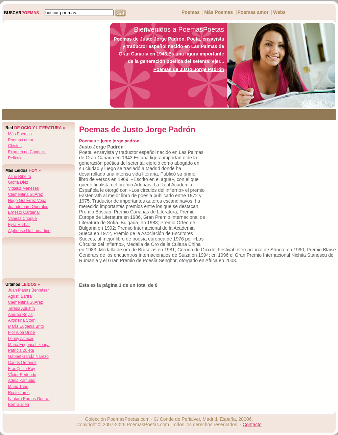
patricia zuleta (21, 350)
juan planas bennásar (28, 290)
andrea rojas (20, 314)
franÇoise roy (21, 368)
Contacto (252, 424)
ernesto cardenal (24, 212)
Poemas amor (253, 12)
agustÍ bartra (20, 296)
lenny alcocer (20, 338)
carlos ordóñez (22, 362)
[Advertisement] (53, 65)
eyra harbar (19, 224)
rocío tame (19, 392)
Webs (279, 12)
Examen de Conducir (27, 152)
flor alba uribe (21, 332)
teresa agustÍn (21, 308)
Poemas (191, 12)
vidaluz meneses (23, 188)
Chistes (15, 145)
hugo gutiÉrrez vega (27, 200)
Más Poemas (218, 12)
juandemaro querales (28, 206)
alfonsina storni (22, 320)
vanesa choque (22, 218)
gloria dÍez (18, 182)
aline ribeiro (19, 176)
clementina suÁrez (25, 194)
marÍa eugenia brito (26, 326)
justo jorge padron (120, 140)
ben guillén (18, 404)
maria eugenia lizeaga (29, 344)
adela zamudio (21, 380)
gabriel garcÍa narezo (28, 356)
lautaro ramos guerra (29, 398)
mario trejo (18, 386)
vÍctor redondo (22, 374)
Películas (16, 158)
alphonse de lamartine (29, 230)
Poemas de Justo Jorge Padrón (188, 69)
